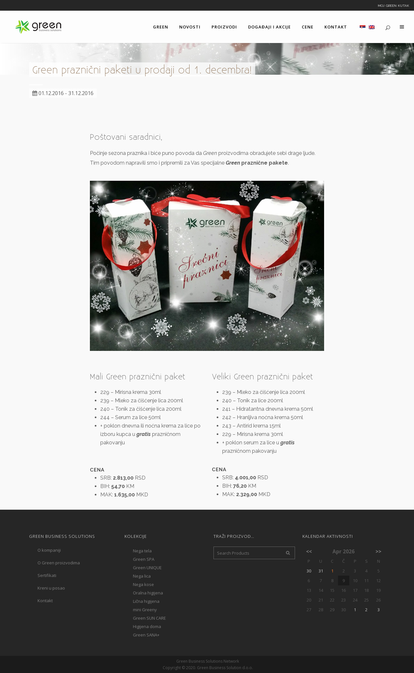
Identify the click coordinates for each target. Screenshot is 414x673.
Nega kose (143, 584)
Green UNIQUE (147, 567)
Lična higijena (146, 601)
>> (378, 551)
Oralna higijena (148, 593)
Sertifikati (47, 575)
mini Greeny (145, 610)
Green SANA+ (146, 635)
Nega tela (142, 551)
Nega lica (142, 576)
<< (309, 551)
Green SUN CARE (149, 618)
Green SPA (143, 559)
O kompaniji (49, 550)
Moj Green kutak (393, 5)
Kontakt (45, 600)
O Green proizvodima (59, 563)
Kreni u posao (51, 588)
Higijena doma (147, 626)
